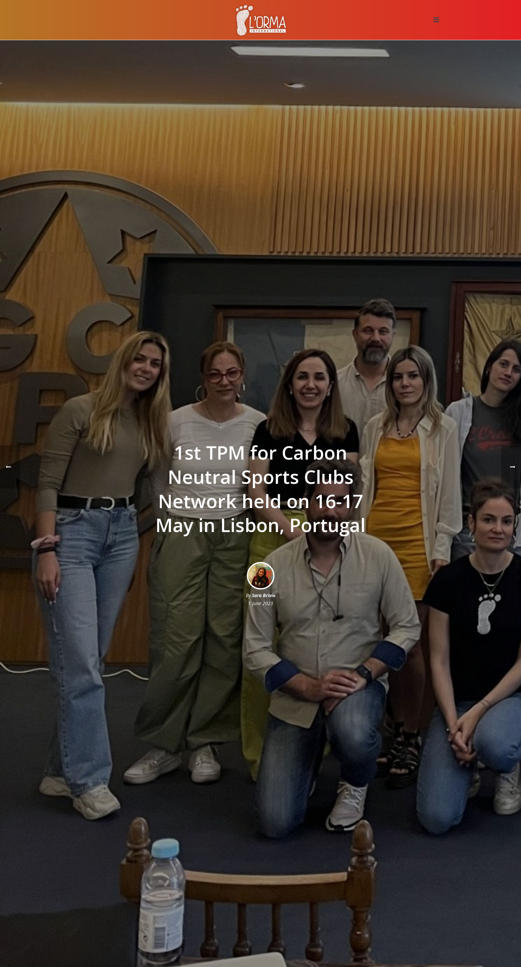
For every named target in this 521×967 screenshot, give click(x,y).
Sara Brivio (263, 595)
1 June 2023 (260, 603)
